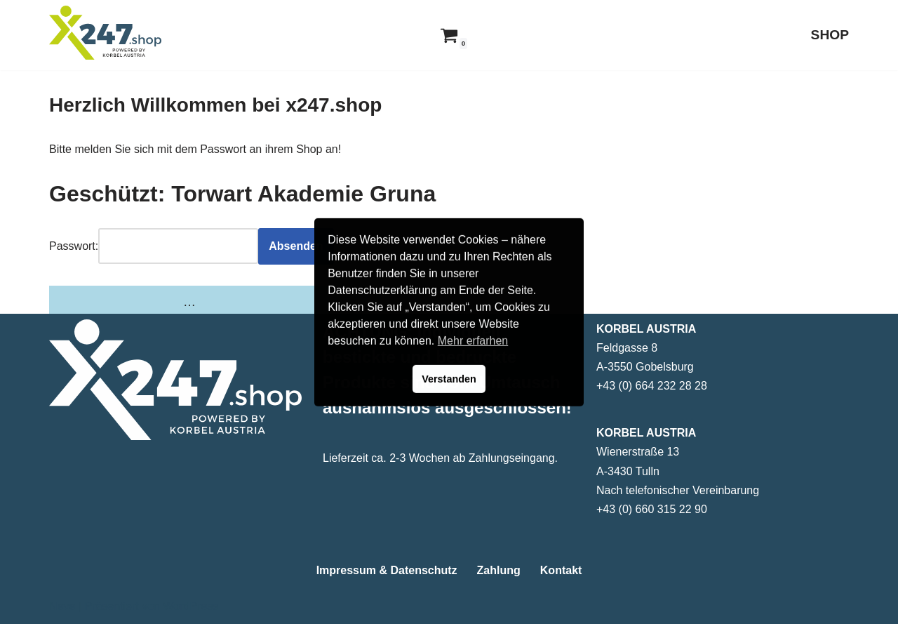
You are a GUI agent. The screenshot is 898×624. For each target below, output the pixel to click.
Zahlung (499, 570)
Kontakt (561, 570)
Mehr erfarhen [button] (473, 341)
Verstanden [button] (449, 379)
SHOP (830, 34)
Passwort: (73, 246)
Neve (62, 606)
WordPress (190, 606)
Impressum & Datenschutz (386, 570)
